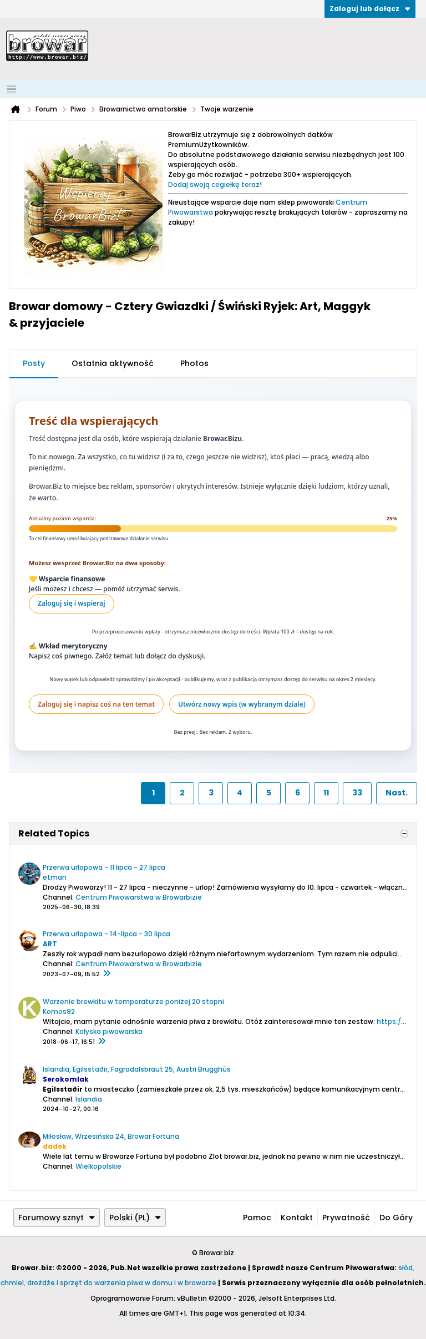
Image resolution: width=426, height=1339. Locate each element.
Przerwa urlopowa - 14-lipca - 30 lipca (106, 934)
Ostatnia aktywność (113, 363)
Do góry (396, 1217)
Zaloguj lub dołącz (369, 8)
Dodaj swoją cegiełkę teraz (214, 184)
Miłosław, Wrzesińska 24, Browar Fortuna (111, 1136)
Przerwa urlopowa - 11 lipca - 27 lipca (104, 867)
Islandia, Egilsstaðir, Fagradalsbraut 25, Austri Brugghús (137, 1069)
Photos (194, 363)
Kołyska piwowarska (109, 1031)
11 (326, 792)
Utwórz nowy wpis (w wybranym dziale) (242, 704)
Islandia (88, 1099)
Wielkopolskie (98, 1166)
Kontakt (297, 1217)
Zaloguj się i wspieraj (71, 603)
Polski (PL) (135, 1217)
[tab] (33, 363)
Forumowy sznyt (56, 1217)
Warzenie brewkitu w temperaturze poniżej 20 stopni (133, 1001)
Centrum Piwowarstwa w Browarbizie (138, 897)
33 (357, 792)
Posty (34, 363)
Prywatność (346, 1217)
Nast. (397, 792)
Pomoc (257, 1217)
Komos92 (59, 1011)
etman (55, 877)
